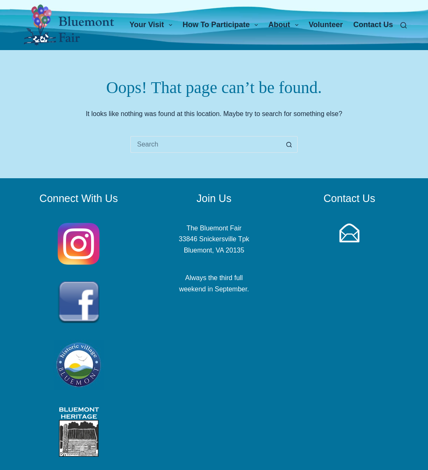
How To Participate (222, 25)
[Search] (403, 25)
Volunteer (326, 24)
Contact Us (373, 24)
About (285, 25)
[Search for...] (205, 144)
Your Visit (153, 25)
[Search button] (289, 144)
